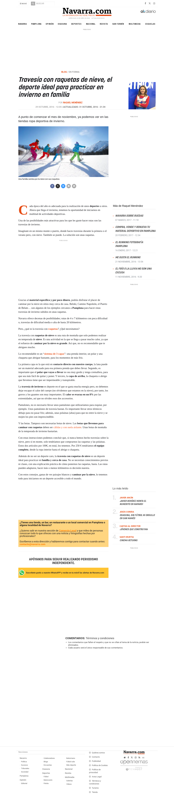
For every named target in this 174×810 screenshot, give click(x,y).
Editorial (24, 783)
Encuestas (48, 765)
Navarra (22, 23)
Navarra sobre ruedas (129, 216)
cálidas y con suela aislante (67, 427)
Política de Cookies (100, 765)
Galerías (69, 781)
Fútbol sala (70, 762)
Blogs (46, 762)
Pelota (46, 783)
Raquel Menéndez (73, 102)
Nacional (91, 23)
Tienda (95, 792)
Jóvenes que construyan (134, 529)
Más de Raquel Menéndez (128, 205)
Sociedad (24, 772)
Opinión (50, 23)
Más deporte (71, 765)
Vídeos (69, 784)
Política (24, 762)
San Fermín (118, 23)
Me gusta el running (127, 257)
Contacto (96, 757)
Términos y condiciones (100, 638)
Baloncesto (48, 780)
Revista (104, 23)
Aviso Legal (97, 777)
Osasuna (62, 23)
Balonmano (70, 758)
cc (143, 757)
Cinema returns (128, 540)
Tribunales (25, 768)
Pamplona (36, 23)
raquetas (53, 328)
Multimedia (135, 23)
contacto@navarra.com (32, 544)
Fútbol (46, 777)
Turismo (95, 788)
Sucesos (24, 765)
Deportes (76, 23)
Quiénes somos (98, 753)
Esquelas (150, 23)
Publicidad (96, 761)
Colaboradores (49, 758)
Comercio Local (67, 530)
